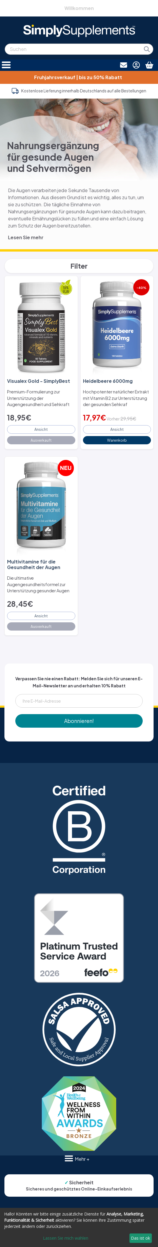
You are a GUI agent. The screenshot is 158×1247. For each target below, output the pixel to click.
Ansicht (41, 429)
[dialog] (79, 1227)
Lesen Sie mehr (26, 237)
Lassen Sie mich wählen (65, 1238)
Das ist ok (140, 1238)
